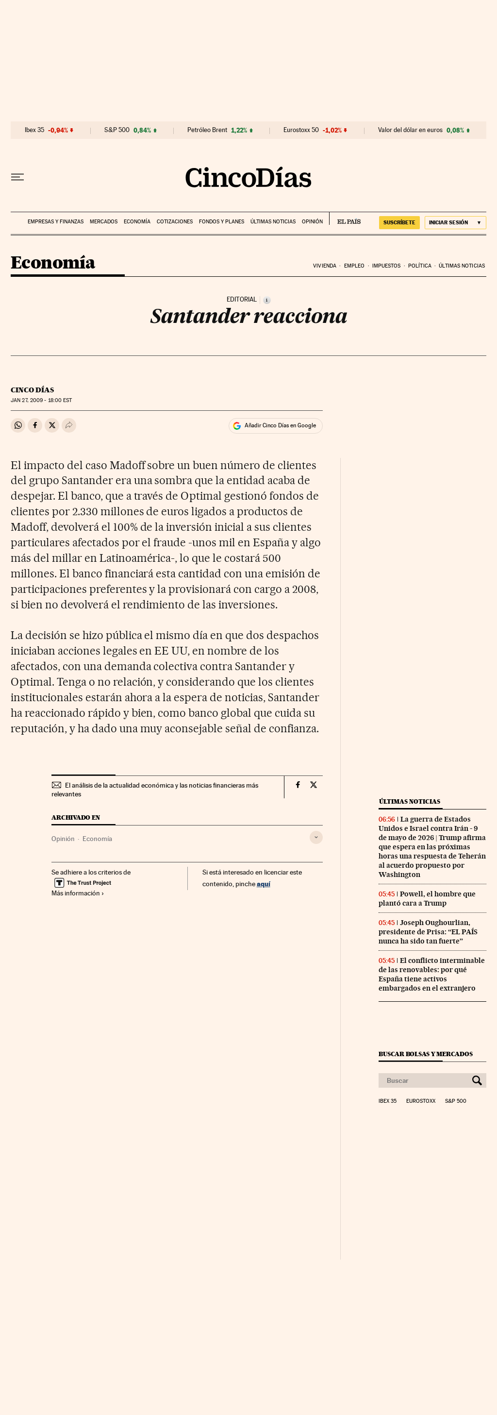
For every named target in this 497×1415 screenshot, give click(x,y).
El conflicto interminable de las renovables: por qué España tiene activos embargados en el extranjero (432, 974)
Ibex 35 (34, 130)
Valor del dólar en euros (410, 130)
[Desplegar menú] (17, 177)
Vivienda (324, 266)
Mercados (103, 222)
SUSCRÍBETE (399, 222)
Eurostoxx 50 (301, 130)
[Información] (267, 300)
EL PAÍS (345, 218)
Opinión (312, 222)
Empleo (354, 266)
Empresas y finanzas (55, 222)
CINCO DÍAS (32, 390)
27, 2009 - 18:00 (41, 400)
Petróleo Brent (207, 130)
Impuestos (386, 266)
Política (419, 266)
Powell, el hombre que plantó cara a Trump (427, 899)
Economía (137, 222)
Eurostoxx (420, 1101)
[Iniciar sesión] (455, 222)
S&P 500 (117, 130)
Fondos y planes (221, 222)
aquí (263, 883)
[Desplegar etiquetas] (316, 837)
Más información (77, 893)
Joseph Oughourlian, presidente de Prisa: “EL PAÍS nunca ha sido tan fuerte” (428, 931)
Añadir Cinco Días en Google (280, 425)
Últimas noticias (273, 222)
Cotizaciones (175, 222)
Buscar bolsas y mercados (425, 1054)
